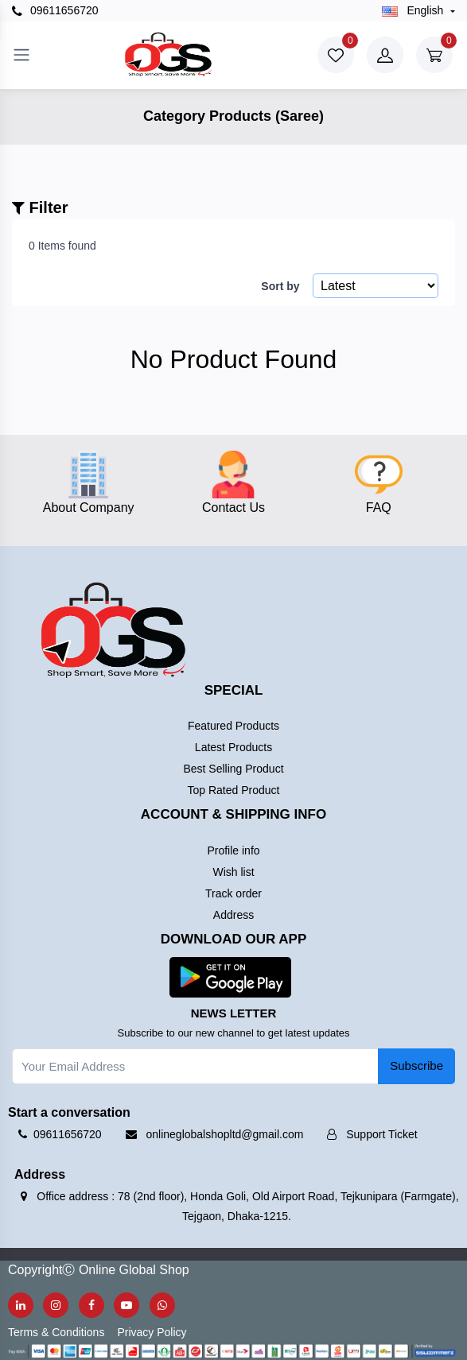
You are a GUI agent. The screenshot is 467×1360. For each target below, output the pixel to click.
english (414, 10)
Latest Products (233, 747)
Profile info (233, 850)
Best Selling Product (233, 768)
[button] (230, 976)
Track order (233, 893)
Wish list (233, 872)
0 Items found (62, 245)
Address (233, 915)
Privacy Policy (151, 1332)
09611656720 (55, 10)
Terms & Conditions (56, 1332)
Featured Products (233, 725)
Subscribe (416, 1065)
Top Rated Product (234, 790)
